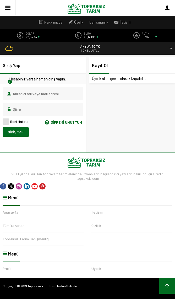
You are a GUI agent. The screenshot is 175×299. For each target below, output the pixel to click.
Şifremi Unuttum (62, 122)
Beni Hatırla (16, 121)
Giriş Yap (16, 132)
